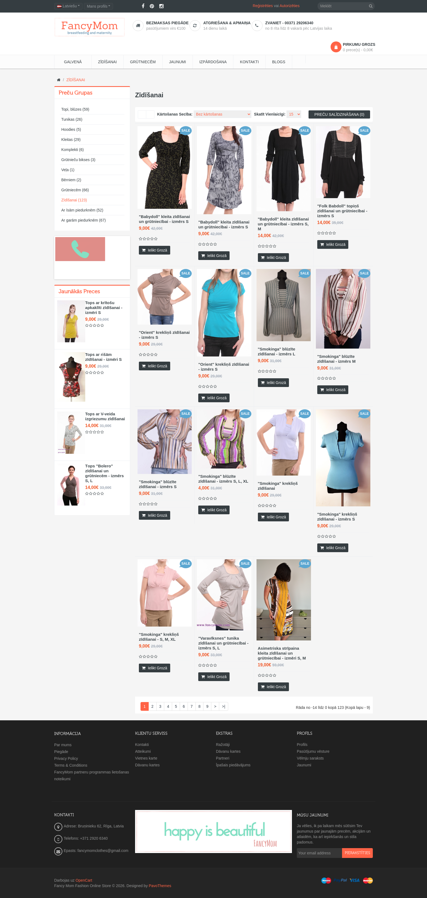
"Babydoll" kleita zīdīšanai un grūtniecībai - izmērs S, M (283, 224)
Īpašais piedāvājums (233, 765)
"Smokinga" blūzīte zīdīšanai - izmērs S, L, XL (223, 478)
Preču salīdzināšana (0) (339, 114)
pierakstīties (357, 853)
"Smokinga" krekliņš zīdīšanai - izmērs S (337, 516)
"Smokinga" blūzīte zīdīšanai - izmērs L (276, 351)
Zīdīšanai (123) (74, 200)
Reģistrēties (263, 6)
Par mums (63, 745)
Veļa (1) (67, 170)
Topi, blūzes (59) (75, 109)
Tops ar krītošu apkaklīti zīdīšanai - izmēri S (104, 307)
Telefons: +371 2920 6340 (86, 838)
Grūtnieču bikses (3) (78, 160)
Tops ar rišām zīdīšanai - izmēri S (103, 357)
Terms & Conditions (70, 765)
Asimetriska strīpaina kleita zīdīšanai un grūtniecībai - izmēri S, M (282, 653)
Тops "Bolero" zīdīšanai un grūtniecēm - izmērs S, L (104, 473)
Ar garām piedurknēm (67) (83, 220)
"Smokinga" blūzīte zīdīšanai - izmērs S (157, 484)
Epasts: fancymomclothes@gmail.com (96, 850)
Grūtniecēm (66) (75, 190)
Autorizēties (290, 6)
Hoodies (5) (71, 129)
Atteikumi (143, 751)
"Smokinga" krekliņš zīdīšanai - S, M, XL (159, 637)
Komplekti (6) (72, 149)
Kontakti (142, 744)
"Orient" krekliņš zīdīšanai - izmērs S (164, 335)
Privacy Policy (66, 758)
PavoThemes (160, 886)
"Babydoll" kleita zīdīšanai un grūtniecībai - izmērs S (164, 219)
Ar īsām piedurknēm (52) (82, 210)
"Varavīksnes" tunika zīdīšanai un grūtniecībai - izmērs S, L (223, 643)
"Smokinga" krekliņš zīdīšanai (278, 486)
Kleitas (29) (71, 139)
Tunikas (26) (71, 119)
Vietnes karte (146, 758)
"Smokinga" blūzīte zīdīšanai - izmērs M (336, 359)
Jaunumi (304, 765)
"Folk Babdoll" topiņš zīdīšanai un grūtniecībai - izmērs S (342, 211)
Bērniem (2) (71, 180)
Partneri (222, 758)
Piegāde (61, 751)
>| (223, 706)
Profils (302, 744)
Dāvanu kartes (147, 765)
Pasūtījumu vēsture (313, 751)
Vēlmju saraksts (310, 758)
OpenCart (84, 880)
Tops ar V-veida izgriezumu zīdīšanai (105, 416)
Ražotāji (223, 744)
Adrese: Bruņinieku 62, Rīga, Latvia (94, 826)
